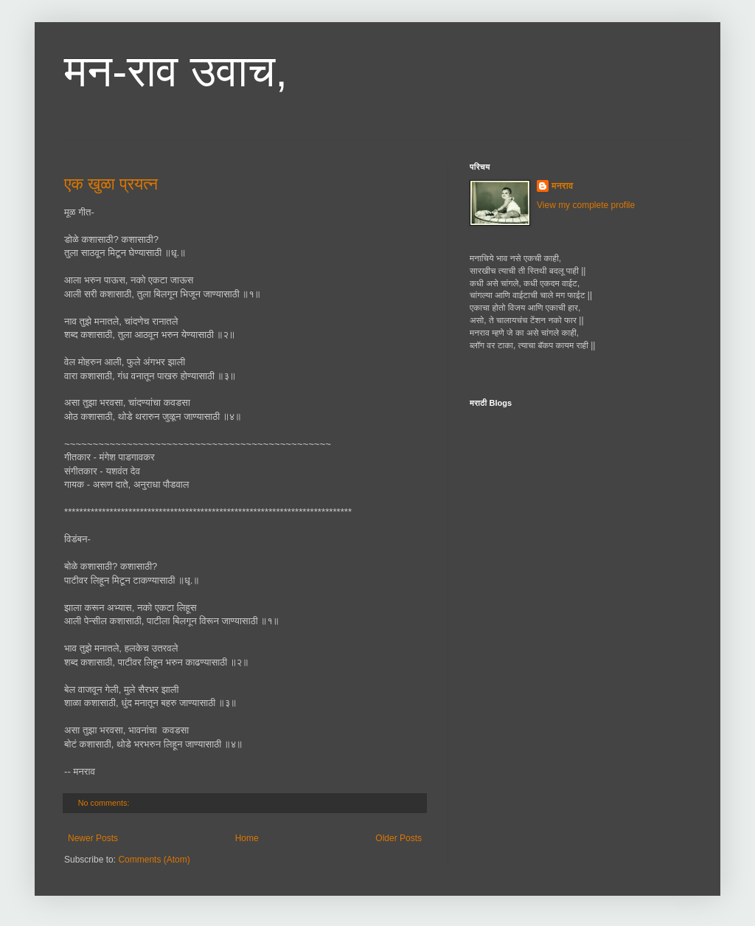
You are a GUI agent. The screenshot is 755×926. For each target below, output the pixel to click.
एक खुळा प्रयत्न (111, 184)
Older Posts (398, 838)
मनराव (562, 186)
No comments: (105, 802)
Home (247, 838)
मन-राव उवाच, (176, 71)
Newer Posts (93, 838)
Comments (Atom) (153, 859)
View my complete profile (586, 205)
